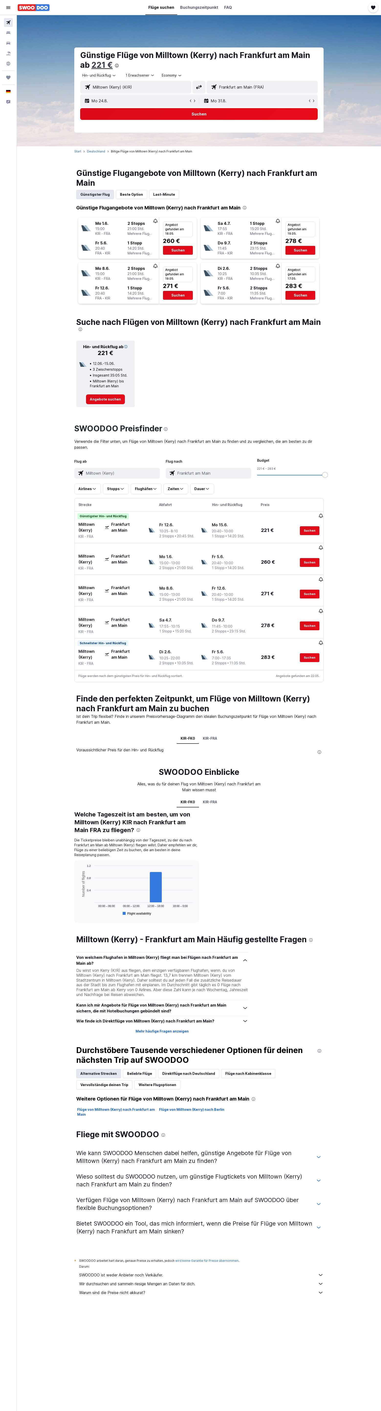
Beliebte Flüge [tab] (139, 1055)
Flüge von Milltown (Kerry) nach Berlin (191, 1091)
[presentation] (117, 65)
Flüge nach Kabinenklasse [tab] (248, 1055)
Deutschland (96, 151)
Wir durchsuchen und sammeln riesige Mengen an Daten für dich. (201, 1265)
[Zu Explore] (8, 64)
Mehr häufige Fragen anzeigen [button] (162, 1013)
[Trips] (8, 77)
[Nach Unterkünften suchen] (8, 33)
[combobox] (99, 75)
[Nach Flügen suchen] (8, 22)
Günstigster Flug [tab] (95, 194)
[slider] (325, 475)
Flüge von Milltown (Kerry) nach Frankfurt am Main (116, 1093)
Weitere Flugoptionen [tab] (157, 1066)
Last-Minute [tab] (164, 194)
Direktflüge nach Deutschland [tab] (188, 1055)
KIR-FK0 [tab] (188, 720)
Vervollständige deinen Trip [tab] (104, 1066)
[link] (105, 399)
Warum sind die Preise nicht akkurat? (201, 1274)
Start (77, 151)
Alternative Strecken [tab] (98, 1055)
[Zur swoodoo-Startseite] (34, 7)
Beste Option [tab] (131, 194)
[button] (8, 7)
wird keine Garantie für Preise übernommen (207, 1242)
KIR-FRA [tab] (210, 720)
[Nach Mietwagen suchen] (8, 43)
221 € (102, 65)
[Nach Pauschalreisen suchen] (8, 53)
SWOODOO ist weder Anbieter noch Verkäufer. (201, 1257)
